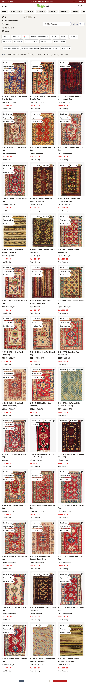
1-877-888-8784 (8, 1)
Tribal (31, 54)
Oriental (38, 54)
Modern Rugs (29, 11)
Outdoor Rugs (41, 11)
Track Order (81, 1)
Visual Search (64, 11)
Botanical (55, 54)
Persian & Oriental (16, 11)
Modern (46, 54)
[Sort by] (57, 24)
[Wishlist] (81, 6)
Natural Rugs (53, 11)
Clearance (75, 11)
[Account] (78, 6)
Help (74, 1)
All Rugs (4, 11)
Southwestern (12, 54)
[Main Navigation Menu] (2, 6)
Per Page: (74, 24)
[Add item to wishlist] (25, 63)
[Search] (6, 6)
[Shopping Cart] (83, 6)
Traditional (23, 54)
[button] (6, 37)
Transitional (64, 54)
